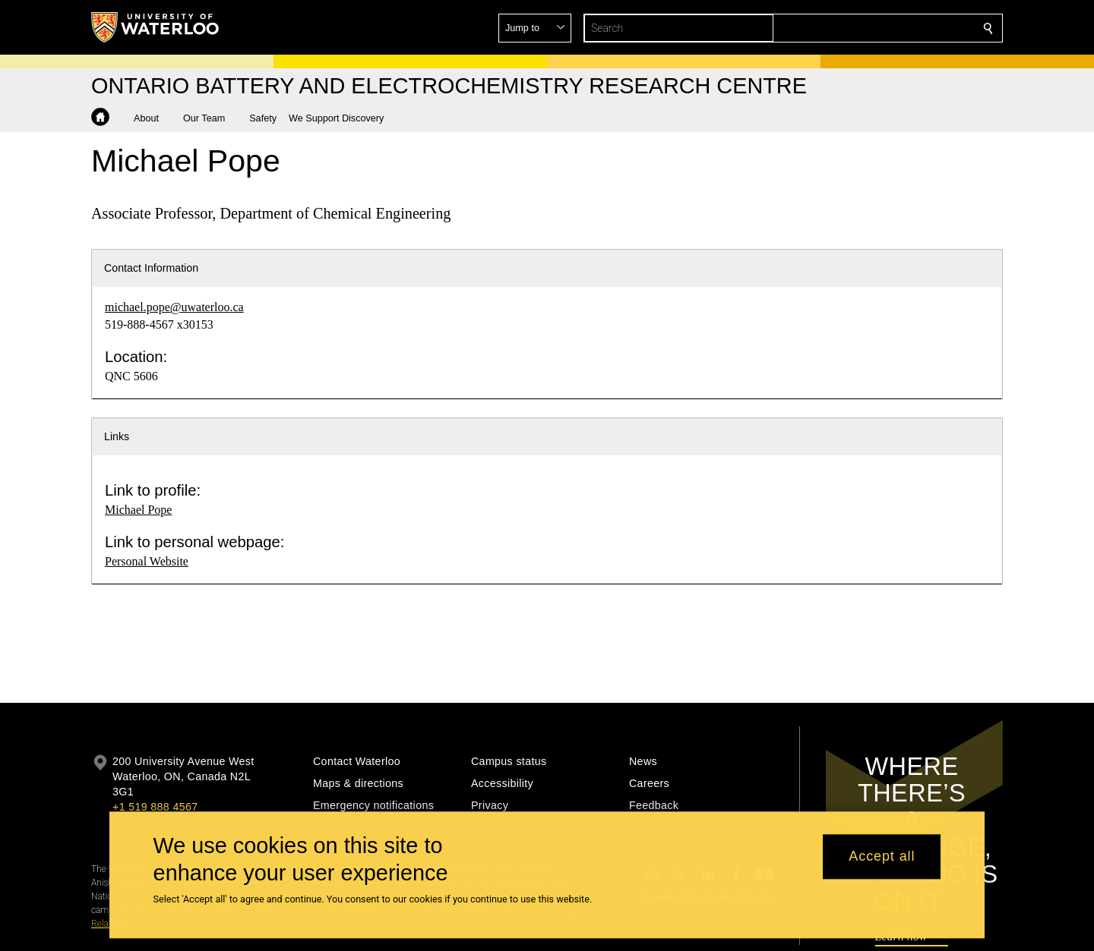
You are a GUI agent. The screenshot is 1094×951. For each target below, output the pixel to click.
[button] (878, 28)
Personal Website (146, 561)
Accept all (882, 856)
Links (116, 436)
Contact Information (151, 268)
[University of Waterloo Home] (155, 27)
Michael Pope (138, 509)
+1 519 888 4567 (155, 807)
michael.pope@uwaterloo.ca (174, 307)
